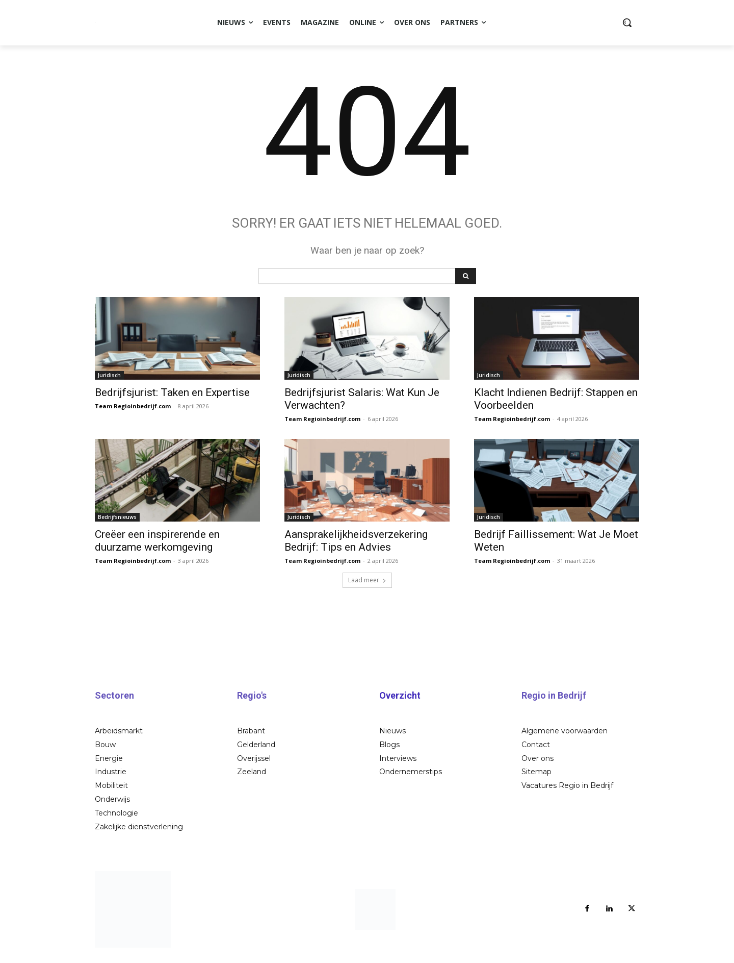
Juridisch (109, 380)
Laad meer (367, 585)
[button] (627, 22)
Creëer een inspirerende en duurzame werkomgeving (157, 546)
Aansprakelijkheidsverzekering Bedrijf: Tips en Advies (356, 546)
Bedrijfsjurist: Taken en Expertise (172, 398)
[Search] (465, 282)
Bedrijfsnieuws (117, 522)
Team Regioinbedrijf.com (133, 411)
